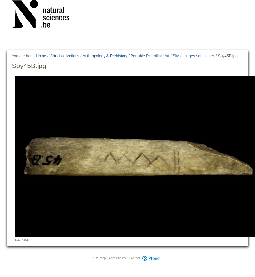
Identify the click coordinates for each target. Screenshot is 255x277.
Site (176, 56)
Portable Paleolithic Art (150, 56)
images (189, 56)
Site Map (99, 258)
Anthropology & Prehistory (105, 56)
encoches (206, 56)
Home (41, 56)
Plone (151, 258)
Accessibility (117, 258)
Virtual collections (64, 56)
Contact (134, 258)
